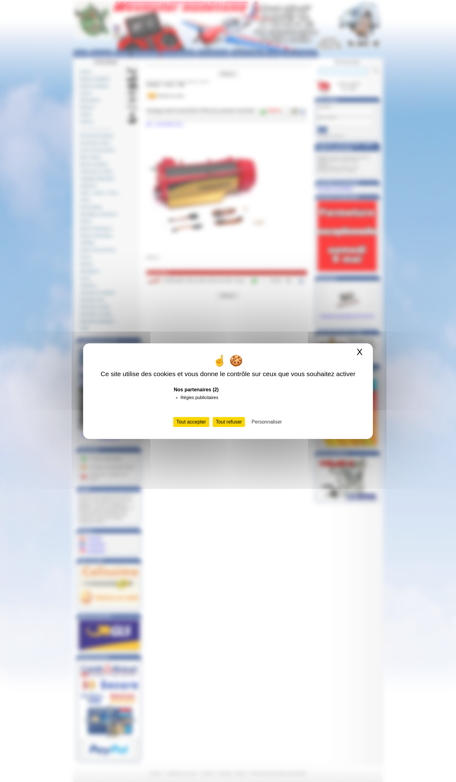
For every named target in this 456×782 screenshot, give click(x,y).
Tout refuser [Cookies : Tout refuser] (229, 421)
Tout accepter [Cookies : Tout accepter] (191, 421)
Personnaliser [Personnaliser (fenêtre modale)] (267, 421)
